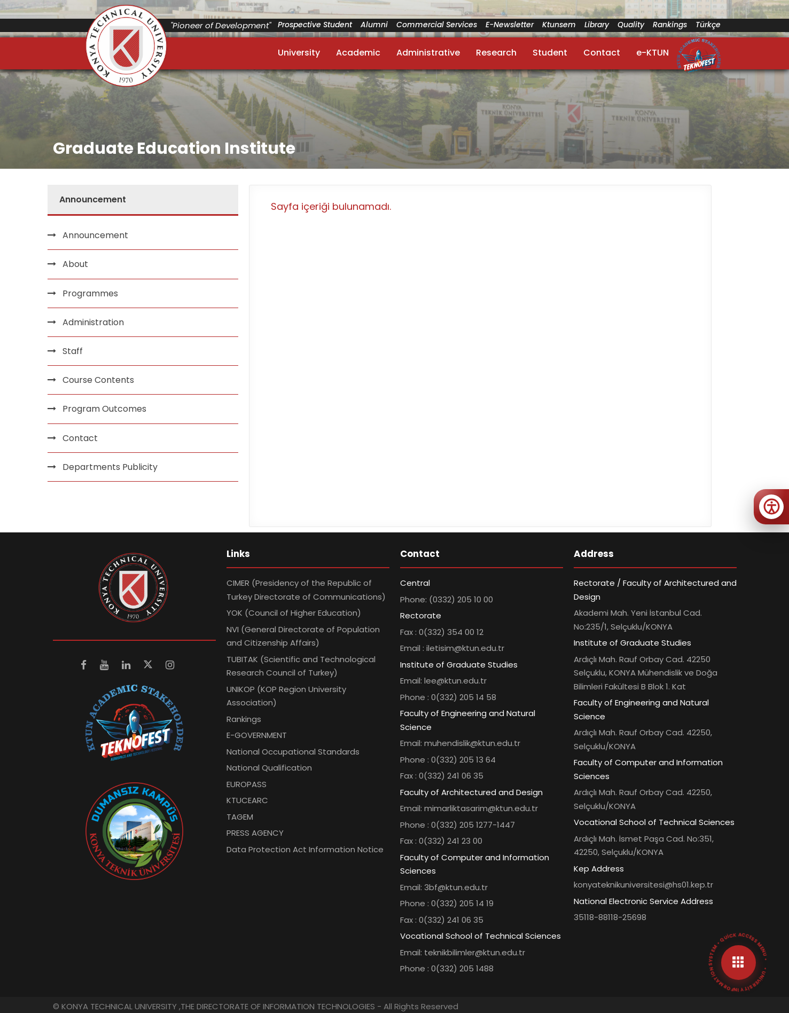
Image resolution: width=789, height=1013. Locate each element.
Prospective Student (315, 24)
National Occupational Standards (293, 751)
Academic (358, 52)
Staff (73, 351)
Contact (601, 52)
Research (496, 52)
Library (596, 24)
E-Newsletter (510, 24)
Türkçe (708, 24)
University (299, 52)
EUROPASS (246, 784)
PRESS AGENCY (255, 832)
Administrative (428, 52)
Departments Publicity (110, 467)
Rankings (670, 24)
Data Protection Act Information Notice (305, 849)
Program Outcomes (104, 409)
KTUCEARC (247, 800)
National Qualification (269, 767)
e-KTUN (652, 52)
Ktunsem (559, 24)
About (75, 264)
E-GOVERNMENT (256, 735)
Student (550, 52)
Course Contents (98, 380)
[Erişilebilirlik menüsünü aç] (771, 506)
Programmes (90, 293)
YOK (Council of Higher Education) (293, 612)
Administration (93, 322)
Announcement (95, 235)
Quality (631, 24)
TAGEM (239, 816)
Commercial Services (436, 24)
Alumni (374, 24)
